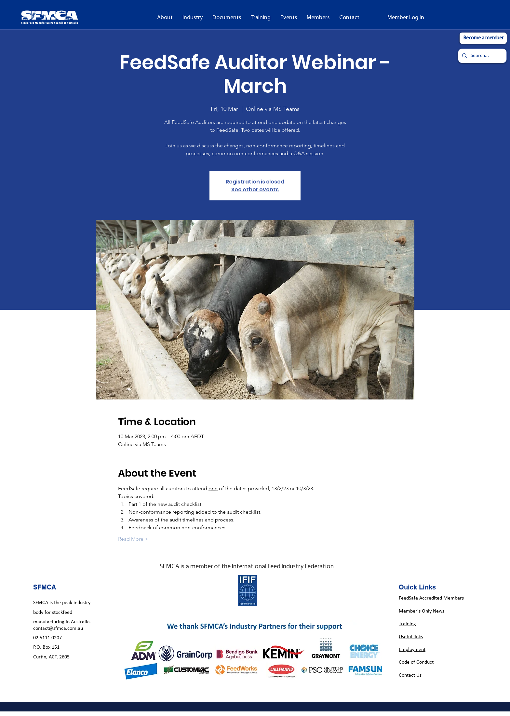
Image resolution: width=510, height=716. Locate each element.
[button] (165, 18)
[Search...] (482, 56)
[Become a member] (483, 38)
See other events (255, 189)
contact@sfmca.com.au (58, 628)
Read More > (133, 539)
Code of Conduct (416, 662)
